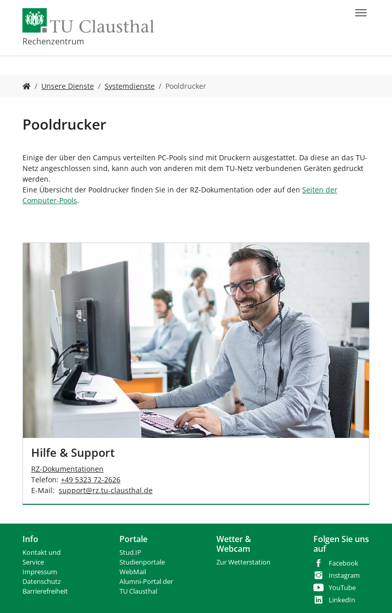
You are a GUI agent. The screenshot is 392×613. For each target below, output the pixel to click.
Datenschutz (41, 581)
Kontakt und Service (41, 557)
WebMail (132, 572)
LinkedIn (342, 600)
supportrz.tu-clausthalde (106, 490)
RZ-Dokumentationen (67, 469)
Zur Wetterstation (243, 562)
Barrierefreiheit (45, 591)
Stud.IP (130, 552)
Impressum (39, 572)
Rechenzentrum (53, 41)
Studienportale (142, 562)
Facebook (343, 563)
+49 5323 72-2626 (90, 479)
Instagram (344, 575)
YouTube (342, 587)
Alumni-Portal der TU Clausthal (146, 586)
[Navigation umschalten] (361, 12)
